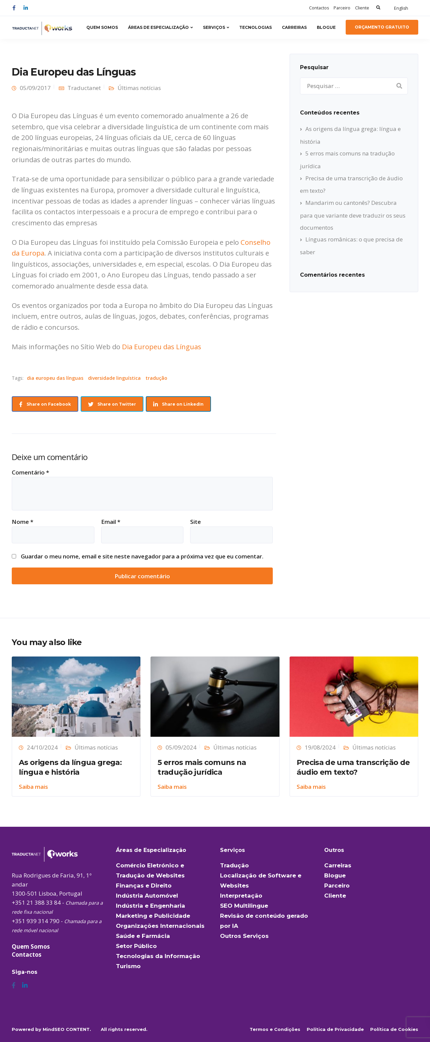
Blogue (326, 27)
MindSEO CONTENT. (67, 1029)
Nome (22, 522)
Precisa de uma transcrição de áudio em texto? (353, 767)
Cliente (362, 8)
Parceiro (342, 8)
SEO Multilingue (244, 905)
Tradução (234, 865)
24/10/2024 (42, 747)
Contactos (319, 8)
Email (110, 522)
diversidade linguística (114, 378)
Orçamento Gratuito (382, 27)
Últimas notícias (139, 88)
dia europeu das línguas (55, 378)
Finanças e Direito (144, 885)
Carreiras (294, 27)
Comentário (30, 472)
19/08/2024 (320, 747)
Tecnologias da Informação (158, 956)
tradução (156, 378)
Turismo (128, 966)
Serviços (214, 27)
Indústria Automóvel (147, 895)
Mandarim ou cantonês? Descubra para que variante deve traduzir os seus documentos (352, 215)
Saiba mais (33, 786)
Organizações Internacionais (160, 925)
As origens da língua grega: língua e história (70, 767)
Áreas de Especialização (158, 27)
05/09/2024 (181, 747)
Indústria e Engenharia (150, 905)
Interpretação (241, 895)
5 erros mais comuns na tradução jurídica (202, 767)
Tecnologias (255, 27)
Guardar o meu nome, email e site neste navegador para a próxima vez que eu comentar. (142, 556)
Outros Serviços (244, 936)
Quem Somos (102, 27)
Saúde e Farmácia (143, 936)
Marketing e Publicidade (153, 915)
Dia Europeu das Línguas (161, 346)
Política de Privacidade (335, 1029)
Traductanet (84, 88)
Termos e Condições (275, 1029)
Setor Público (136, 946)
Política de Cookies (394, 1029)
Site (195, 522)
